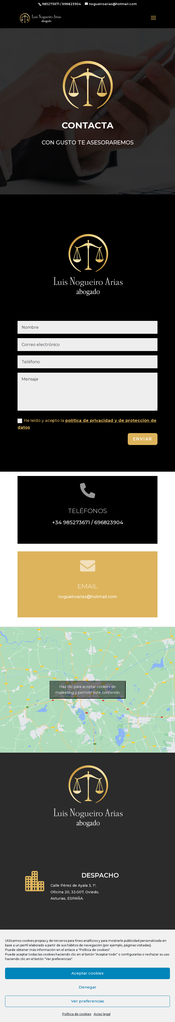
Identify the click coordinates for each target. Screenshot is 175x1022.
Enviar (142, 439)
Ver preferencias (87, 1001)
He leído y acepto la (87, 424)
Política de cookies (76, 1014)
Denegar (88, 987)
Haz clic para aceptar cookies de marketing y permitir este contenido (87, 689)
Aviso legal (102, 1014)
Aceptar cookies (87, 973)
